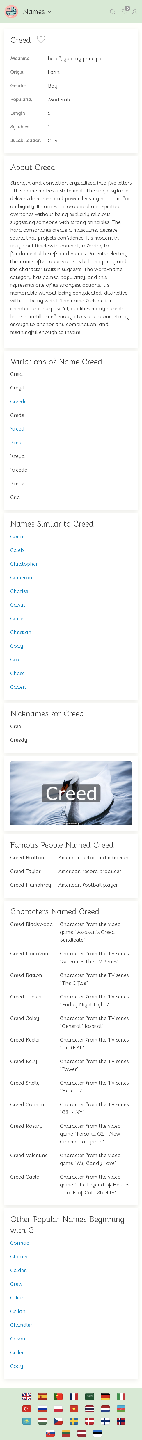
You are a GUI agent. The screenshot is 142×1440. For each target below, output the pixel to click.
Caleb (17, 544)
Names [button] (37, 11)
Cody (16, 640)
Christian (20, 626)
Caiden (18, 1264)
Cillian (17, 1292)
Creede (18, 395)
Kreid (16, 436)
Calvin (17, 599)
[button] (113, 11)
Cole (15, 654)
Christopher (24, 558)
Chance (19, 1251)
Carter (17, 613)
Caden (18, 681)
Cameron (21, 571)
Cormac (19, 1237)
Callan (18, 1305)
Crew (16, 1278)
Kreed (17, 423)
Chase (17, 667)
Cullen (17, 1346)
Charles (19, 585)
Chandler (21, 1319)
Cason (17, 1333)
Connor (19, 530)
